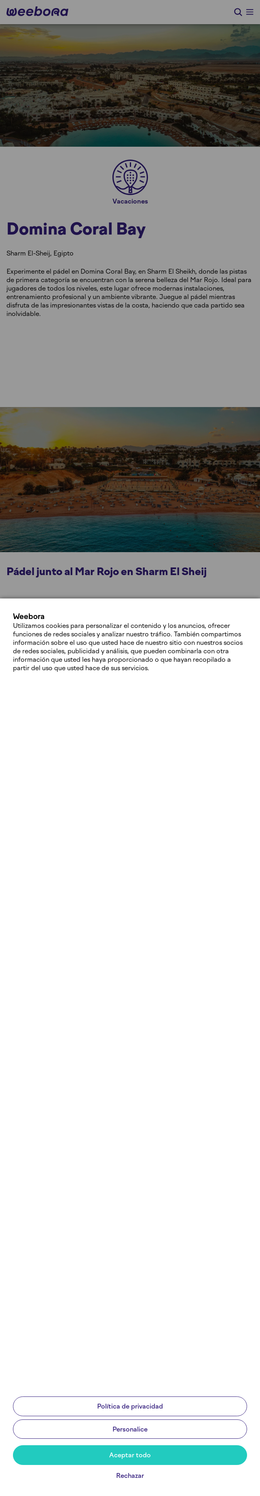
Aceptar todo (130, 1455)
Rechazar (130, 1475)
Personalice (130, 1429)
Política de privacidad (130, 1406)
